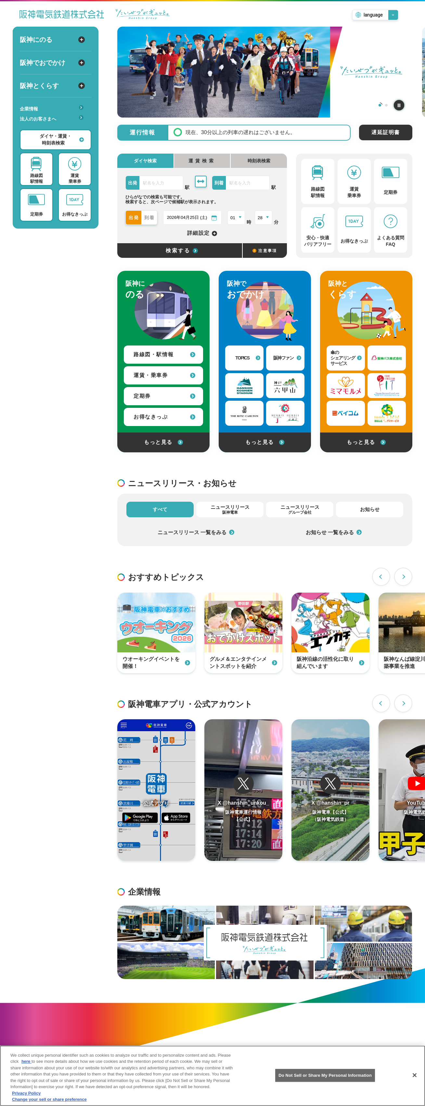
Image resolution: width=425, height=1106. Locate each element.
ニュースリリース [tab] (230, 509)
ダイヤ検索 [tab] (145, 160)
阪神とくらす (52, 85)
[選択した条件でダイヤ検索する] (179, 250)
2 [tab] (386, 105)
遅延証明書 (385, 132)
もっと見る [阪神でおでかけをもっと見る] (264, 442)
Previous (381, 577)
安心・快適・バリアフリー (54, 129)
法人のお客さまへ (52, 118)
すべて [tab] (160, 509)
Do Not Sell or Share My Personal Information (325, 1078)
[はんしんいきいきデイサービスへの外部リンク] (386, 413)
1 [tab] (380, 105)
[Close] (414, 1078)
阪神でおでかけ (52, 62)
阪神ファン (287, 357)
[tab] (202, 161)
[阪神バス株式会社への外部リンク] (386, 358)
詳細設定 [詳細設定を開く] (202, 233)
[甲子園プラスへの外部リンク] (285, 413)
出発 (134, 217)
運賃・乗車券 (164, 375)
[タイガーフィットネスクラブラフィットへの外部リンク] (386, 385)
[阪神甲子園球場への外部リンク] (244, 385)
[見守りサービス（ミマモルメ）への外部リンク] (346, 385)
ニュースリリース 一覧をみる (196, 532)
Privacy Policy (26, 1096)
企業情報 (52, 108)
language (373, 15)
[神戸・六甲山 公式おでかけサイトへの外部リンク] (285, 385)
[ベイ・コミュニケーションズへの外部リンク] (346, 413)
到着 (149, 217)
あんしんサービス (54, 128)
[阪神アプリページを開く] (156, 790)
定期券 (164, 396)
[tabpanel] (264, 72)
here (26, 1064)
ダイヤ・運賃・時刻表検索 (62, 139)
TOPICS (247, 357)
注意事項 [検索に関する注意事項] (264, 250)
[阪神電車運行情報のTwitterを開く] (243, 790)
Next (403, 577)
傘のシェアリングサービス (346, 358)
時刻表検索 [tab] (259, 160)
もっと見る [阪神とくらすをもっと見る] (366, 442)
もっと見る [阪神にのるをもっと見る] (163, 442)
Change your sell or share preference (49, 1102)
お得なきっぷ (164, 417)
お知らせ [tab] (370, 509)
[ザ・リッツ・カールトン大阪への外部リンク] (244, 413)
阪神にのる (52, 39)
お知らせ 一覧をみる (334, 532)
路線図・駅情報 (164, 354)
